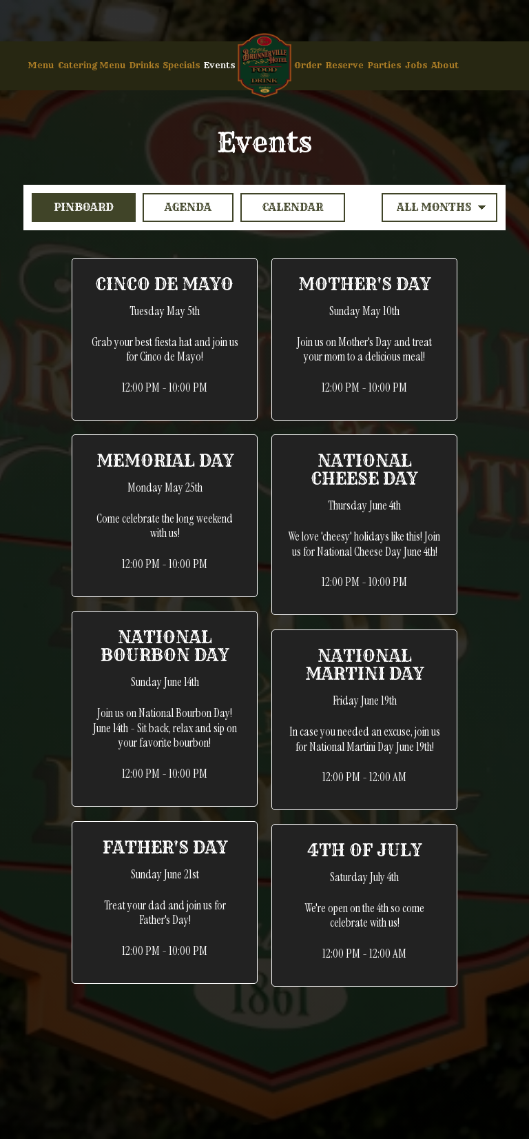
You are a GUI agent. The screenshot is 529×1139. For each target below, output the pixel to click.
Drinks (144, 65)
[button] (165, 339)
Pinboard (73, 207)
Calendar (281, 207)
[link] (264, 65)
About (445, 65)
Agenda (177, 207)
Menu (41, 65)
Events (219, 65)
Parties (384, 65)
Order (308, 65)
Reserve (345, 65)
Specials (181, 65)
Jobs (416, 65)
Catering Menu (91, 65)
